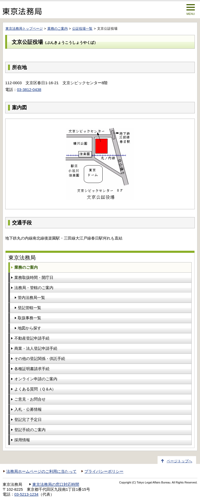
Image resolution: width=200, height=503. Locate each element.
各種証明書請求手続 (31, 368)
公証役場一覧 (82, 28)
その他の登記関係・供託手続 (39, 358)
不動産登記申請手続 (31, 338)
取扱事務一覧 (29, 318)
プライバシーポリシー (103, 471)
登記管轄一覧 (29, 307)
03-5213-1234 (26, 494)
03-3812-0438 (29, 89)
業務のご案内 (57, 28)
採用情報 (22, 440)
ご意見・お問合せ (30, 399)
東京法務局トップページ (24, 28)
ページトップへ (179, 461)
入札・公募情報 (28, 409)
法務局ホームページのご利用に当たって (41, 471)
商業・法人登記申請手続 (35, 348)
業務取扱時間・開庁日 (33, 277)
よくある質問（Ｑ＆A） (35, 389)
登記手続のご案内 (30, 429)
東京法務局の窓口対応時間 (55, 484)
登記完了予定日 (28, 419)
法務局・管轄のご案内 (33, 287)
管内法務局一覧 (31, 297)
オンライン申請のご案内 (35, 379)
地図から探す (29, 328)
